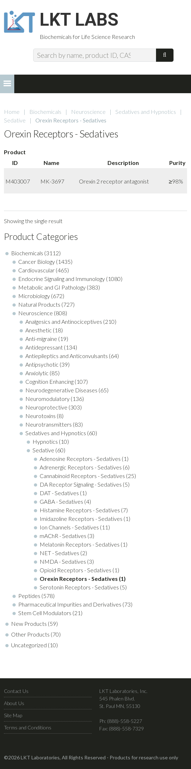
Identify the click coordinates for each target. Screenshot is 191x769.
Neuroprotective (46, 407)
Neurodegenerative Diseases (61, 390)
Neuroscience (88, 111)
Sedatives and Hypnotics (145, 111)
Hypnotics (45, 441)
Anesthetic (38, 330)
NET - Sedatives (59, 552)
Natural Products (39, 304)
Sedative (15, 120)
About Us (14, 703)
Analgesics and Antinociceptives (63, 321)
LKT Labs (79, 20)
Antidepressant (44, 347)
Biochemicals (45, 111)
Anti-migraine (41, 338)
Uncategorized (29, 645)
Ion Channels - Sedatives (69, 527)
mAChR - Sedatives (63, 535)
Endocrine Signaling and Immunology (61, 278)
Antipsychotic (42, 364)
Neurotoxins (40, 415)
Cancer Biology (36, 261)
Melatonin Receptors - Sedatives (80, 544)
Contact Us (16, 691)
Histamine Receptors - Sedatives (80, 510)
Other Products (30, 634)
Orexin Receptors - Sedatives (79, 578)
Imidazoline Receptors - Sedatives (81, 518)
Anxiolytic (37, 373)
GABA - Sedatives (61, 501)
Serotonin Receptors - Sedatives (79, 587)
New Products (29, 623)
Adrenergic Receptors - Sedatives (81, 467)
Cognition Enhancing (49, 381)
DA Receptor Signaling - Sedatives (81, 484)
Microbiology (34, 295)
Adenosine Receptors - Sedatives (80, 458)
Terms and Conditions (27, 727)
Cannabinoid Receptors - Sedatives (82, 475)
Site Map (13, 715)
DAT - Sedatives (59, 492)
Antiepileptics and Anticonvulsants (66, 355)
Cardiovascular (36, 270)
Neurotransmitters (48, 424)
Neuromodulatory (47, 398)
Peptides (29, 595)
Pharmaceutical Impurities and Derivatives (69, 604)
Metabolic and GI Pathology (52, 287)
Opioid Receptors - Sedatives (75, 570)
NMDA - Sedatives (63, 561)
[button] (7, 84)
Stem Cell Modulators (44, 612)
